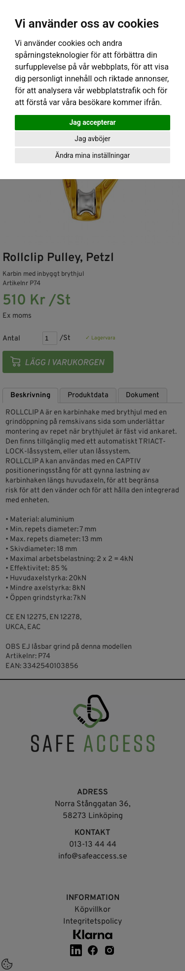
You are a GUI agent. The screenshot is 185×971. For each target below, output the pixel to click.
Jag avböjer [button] (92, 139)
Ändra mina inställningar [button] (92, 155)
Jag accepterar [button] (92, 122)
